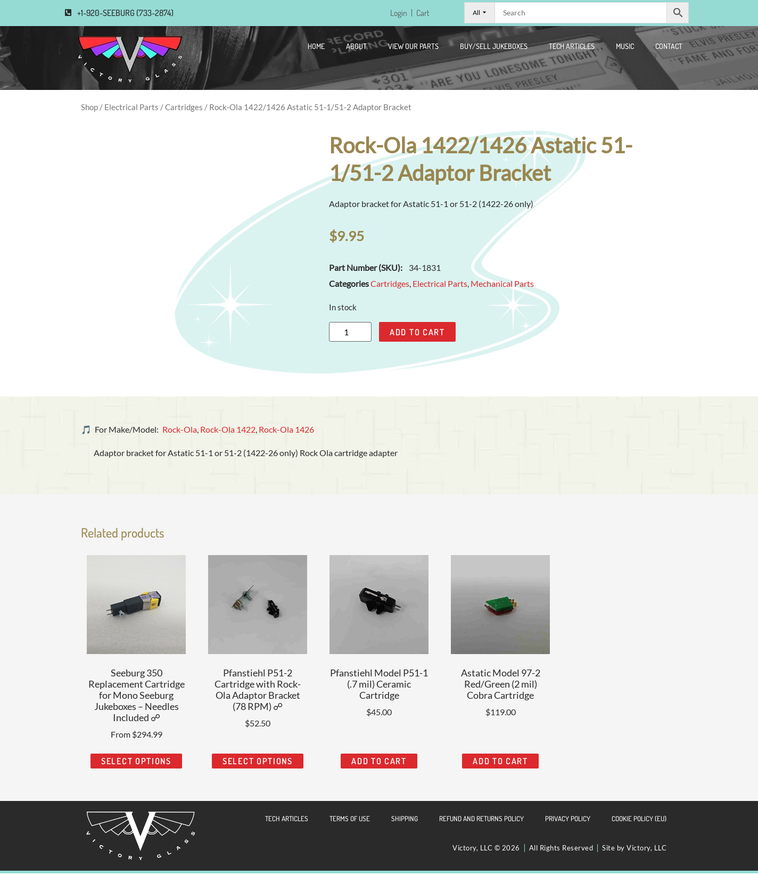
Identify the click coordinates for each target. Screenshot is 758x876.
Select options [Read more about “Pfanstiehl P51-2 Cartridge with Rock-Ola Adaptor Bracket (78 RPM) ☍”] (258, 764)
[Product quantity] (350, 335)
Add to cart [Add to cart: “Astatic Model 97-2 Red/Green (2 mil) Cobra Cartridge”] (500, 764)
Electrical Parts (131, 109)
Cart (422, 14)
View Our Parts (413, 48)
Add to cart (417, 334)
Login (396, 14)
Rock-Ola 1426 (286, 432)
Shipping (404, 821)
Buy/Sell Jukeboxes (494, 48)
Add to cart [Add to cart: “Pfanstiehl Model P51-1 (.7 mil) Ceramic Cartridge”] (379, 764)
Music (625, 48)
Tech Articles (572, 48)
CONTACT (668, 48)
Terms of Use (349, 821)
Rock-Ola (179, 432)
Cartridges (184, 109)
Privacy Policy (567, 821)
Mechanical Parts (502, 287)
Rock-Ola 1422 (228, 432)
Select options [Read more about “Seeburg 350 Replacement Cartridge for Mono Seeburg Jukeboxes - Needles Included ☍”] (136, 764)
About (356, 48)
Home (316, 48)
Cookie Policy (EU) (639, 821)
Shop (89, 109)
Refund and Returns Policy (481, 821)
